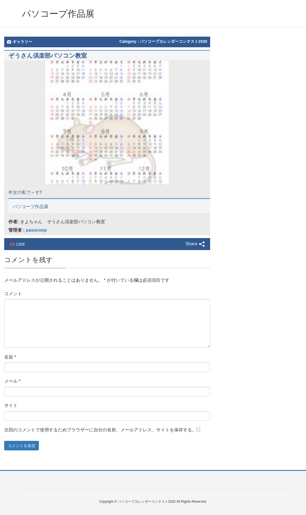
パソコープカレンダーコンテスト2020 (173, 41)
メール (12, 381)
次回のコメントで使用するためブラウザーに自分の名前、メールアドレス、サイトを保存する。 (100, 429)
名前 (10, 357)
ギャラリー (19, 41)
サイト (11, 405)
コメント (13, 293)
